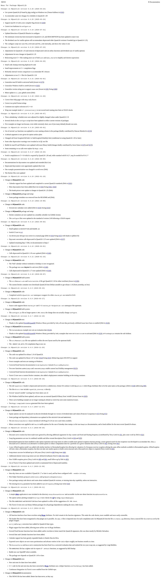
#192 (62, 13)
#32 (142, 440)
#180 (55, 91)
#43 (112, 454)
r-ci (21, 235)
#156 (52, 239)
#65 (67, 465)
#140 (45, 271)
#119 (49, 363)
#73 (98, 419)
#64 (45, 465)
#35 (80, 443)
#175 (90, 147)
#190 (43, 24)
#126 (107, 327)
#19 (68, 489)
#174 (89, 133)
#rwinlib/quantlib (29, 327)
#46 (64, 458)
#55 (67, 461)
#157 (62, 242)
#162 (50, 190)
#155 (48, 211)
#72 (105, 419)
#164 (54, 190)
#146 (48, 257)
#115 (75, 373)
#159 (39, 211)
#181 (37, 87)
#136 (76, 285)
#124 (49, 334)
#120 (41, 363)
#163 (42, 190)
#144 (48, 274)
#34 (74, 443)
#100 (133, 391)
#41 (117, 449)
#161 (69, 186)
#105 (85, 401)
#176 (84, 147)
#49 (60, 461)
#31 (121, 440)
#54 (63, 461)
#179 (42, 84)
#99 (144, 391)
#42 (106, 449)
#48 (53, 458)
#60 (40, 465)
